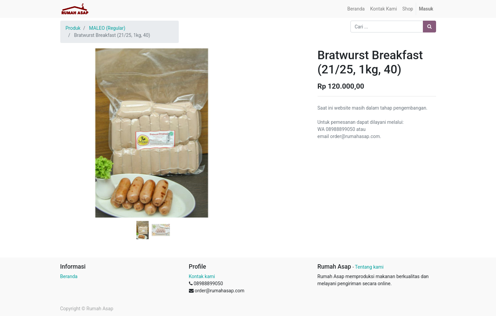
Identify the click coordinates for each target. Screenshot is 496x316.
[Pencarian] (429, 26)
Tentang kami (369, 267)
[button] (74, 116)
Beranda (69, 276)
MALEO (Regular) (107, 28)
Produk (73, 28)
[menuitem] (356, 9)
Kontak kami (202, 276)
